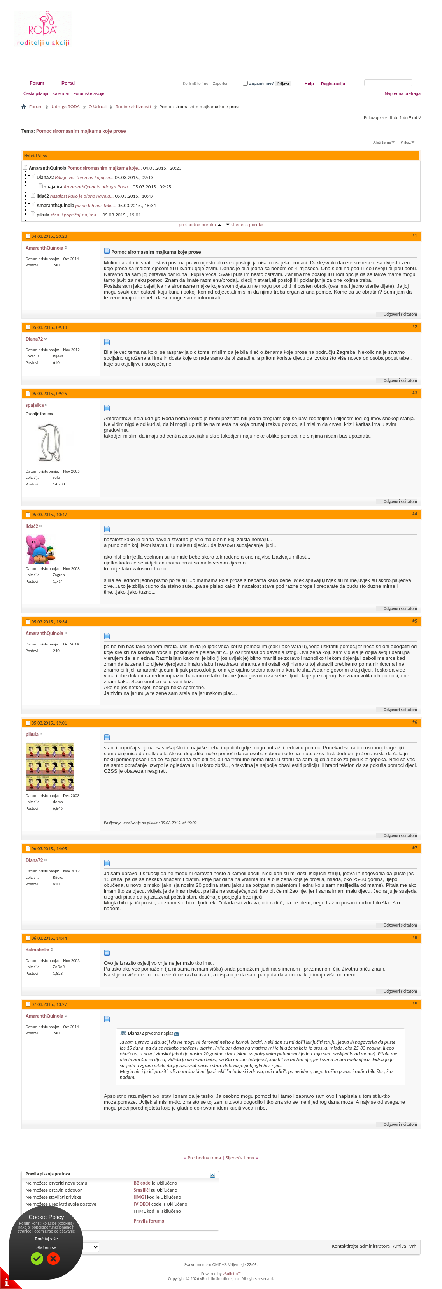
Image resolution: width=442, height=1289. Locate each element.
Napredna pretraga (403, 93)
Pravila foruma (148, 1221)
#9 (414, 1003)
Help (309, 83)
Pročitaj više (46, 1239)
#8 (414, 937)
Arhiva (399, 1246)
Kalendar (60, 93)
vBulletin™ (232, 1273)
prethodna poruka (197, 224)
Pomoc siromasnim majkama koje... (105, 168)
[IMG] (139, 1197)
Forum (37, 83)
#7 (414, 848)
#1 (414, 235)
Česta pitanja (35, 93)
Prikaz (406, 142)
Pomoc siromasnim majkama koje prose (81, 131)
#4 (414, 514)
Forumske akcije (88, 93)
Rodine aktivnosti (133, 106)
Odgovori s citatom (397, 314)
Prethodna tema (204, 1158)
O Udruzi (98, 106)
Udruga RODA (65, 106)
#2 (414, 326)
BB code (141, 1183)
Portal (68, 83)
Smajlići (141, 1190)
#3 (414, 393)
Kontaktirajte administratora (361, 1246)
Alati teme (382, 142)
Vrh (412, 1246)
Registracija (333, 83)
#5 (414, 621)
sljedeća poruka (247, 224)
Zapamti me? (258, 83)
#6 (414, 722)
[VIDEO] (141, 1204)
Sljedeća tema (240, 1158)
